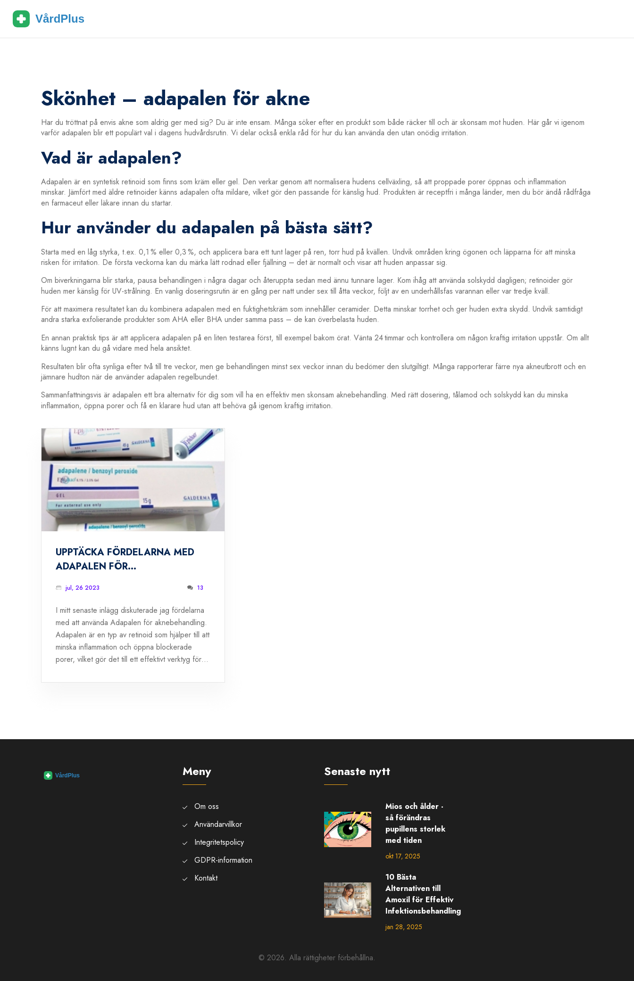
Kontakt (205, 878)
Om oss (206, 806)
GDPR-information (223, 860)
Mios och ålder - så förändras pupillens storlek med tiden (415, 823)
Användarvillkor (218, 824)
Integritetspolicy (219, 842)
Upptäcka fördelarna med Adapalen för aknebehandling (125, 559)
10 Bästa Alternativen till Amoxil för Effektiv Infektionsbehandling (423, 894)
